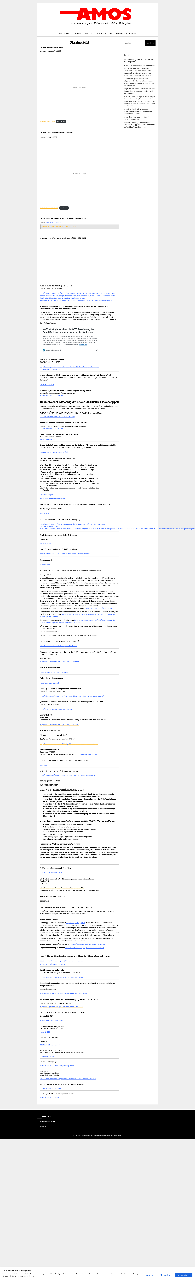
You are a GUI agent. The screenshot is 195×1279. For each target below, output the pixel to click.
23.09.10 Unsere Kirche (49, 445)
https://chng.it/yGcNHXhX (57, 970)
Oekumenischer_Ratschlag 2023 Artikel (56, 458)
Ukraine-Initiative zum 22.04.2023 (53, 1093)
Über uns (88, 34)
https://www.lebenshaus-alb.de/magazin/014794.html (61, 651)
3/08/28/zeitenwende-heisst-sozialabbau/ (82, 559)
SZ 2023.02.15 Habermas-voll (51, 1050)
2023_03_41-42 (45, 519)
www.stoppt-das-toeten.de (51, 688)
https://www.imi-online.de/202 (52, 559)
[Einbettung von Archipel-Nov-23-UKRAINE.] (79, 87)
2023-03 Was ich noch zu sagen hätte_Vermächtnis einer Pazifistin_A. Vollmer (71, 1084)
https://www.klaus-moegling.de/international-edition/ (87, 953)
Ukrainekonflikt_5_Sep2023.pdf (53, 375)
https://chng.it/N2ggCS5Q (76, 928)
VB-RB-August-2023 (48, 390)
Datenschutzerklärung (47, 1127)
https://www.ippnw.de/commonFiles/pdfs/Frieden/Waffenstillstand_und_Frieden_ (73, 372)
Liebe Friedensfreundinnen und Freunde (55, 678)
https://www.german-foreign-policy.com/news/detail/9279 (64, 983)
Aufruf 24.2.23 (45, 1037)
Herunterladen (64, 122)
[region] (97, 1273)
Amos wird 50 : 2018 (104, 34)
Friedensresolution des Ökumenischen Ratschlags (60, 422)
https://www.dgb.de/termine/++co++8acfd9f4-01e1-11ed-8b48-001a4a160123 (71, 781)
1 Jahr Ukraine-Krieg (48, 1062)
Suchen (150, 43)
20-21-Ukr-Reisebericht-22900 (50, 208)
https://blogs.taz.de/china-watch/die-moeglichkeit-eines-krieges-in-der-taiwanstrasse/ (76, 702)
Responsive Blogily (103, 1141)
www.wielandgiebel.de (55, 223)
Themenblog (120, 34)
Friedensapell (45, 570)
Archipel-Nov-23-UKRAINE (48, 122)
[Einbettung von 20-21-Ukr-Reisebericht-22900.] (79, 174)
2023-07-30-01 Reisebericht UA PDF (54, 504)
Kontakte (77, 34)
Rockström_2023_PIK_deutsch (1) (53, 878)
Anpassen (149, 1275)
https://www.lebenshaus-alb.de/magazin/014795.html (62, 667)
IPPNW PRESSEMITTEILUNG (90, 760)
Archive (132, 34)
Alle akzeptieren (184, 1275)
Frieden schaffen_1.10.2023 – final (53, 401)
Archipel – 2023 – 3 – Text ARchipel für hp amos (59, 1071)
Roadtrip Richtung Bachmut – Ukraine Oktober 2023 (62, 227)
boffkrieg (44, 770)
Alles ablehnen (165, 1275)
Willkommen (64, 34)
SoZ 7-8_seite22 (46, 549)
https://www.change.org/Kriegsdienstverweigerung (67, 966)
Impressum (43, 1132)
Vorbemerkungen (47, 500)
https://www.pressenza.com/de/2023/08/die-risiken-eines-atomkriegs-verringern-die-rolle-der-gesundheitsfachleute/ (79, 627)
